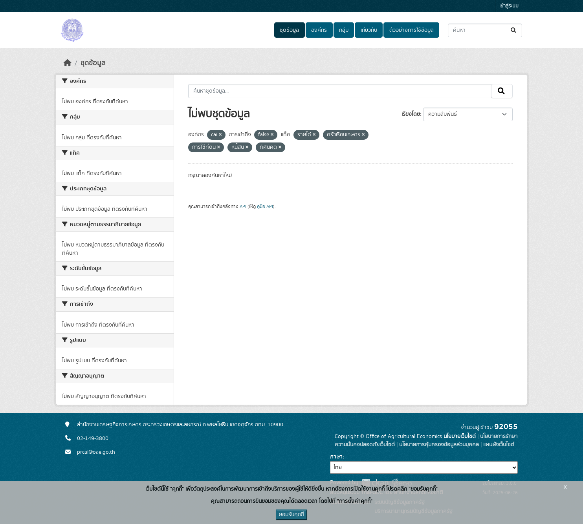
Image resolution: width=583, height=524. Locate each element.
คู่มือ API (265, 206)
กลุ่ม (343, 30)
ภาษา (336, 457)
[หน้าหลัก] (68, 63)
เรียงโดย (411, 114)
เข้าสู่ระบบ (509, 6)
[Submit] (514, 30)
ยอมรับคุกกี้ (291, 515)
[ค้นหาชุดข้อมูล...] (485, 30)
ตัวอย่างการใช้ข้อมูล (411, 30)
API (243, 206)
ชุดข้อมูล (289, 30)
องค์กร (319, 30)
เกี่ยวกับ (369, 30)
